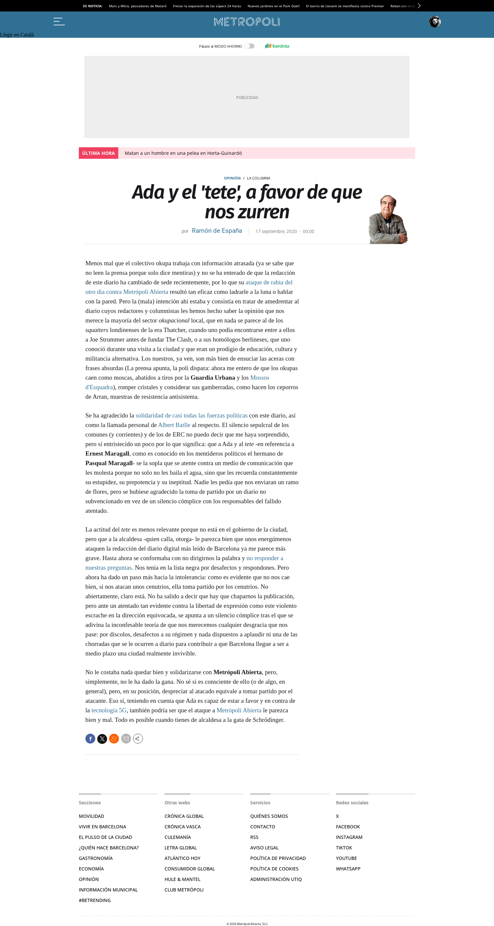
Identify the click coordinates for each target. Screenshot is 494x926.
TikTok (344, 847)
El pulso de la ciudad (105, 837)
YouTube (346, 858)
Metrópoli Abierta (238, 710)
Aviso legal (264, 847)
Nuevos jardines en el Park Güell (274, 6)
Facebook (348, 826)
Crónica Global (184, 816)
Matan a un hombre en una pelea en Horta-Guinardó (183, 153)
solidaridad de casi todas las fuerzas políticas (191, 415)
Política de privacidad (278, 858)
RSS (254, 837)
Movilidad (91, 816)
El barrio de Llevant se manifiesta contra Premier (345, 6)
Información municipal (108, 890)
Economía (91, 869)
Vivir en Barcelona (102, 826)
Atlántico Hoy (182, 858)
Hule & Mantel (182, 879)
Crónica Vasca (183, 826)
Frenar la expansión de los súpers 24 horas (207, 6)
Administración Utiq (276, 879)
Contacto (262, 826)
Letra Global (181, 847)
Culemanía (178, 837)
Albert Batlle (174, 424)
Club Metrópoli (184, 890)
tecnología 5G (108, 710)
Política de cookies (274, 869)
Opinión (232, 178)
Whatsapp (348, 869)
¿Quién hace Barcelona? (109, 847)
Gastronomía (96, 858)
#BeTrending (95, 900)
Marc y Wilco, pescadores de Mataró (138, 6)
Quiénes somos (269, 816)
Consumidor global (190, 869)
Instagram (349, 837)
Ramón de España (217, 230)
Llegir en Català (17, 34)
